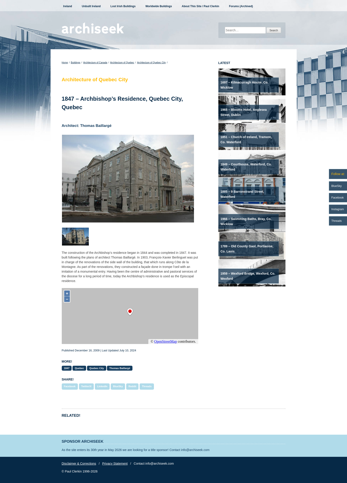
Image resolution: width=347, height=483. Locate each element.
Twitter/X (86, 386)
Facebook (70, 386)
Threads (147, 386)
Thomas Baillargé (119, 368)
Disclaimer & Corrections (79, 463)
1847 (67, 368)
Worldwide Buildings (158, 6)
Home (65, 62)
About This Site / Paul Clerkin (200, 6)
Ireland (67, 6)
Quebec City (96, 368)
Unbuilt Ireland (91, 6)
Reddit (132, 386)
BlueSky (118, 386)
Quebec (79, 368)
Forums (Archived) (241, 6)
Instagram (337, 209)
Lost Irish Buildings (123, 6)
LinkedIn (102, 386)
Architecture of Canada (95, 62)
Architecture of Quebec (122, 62)
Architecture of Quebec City (151, 62)
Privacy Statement (115, 463)
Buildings (75, 62)
